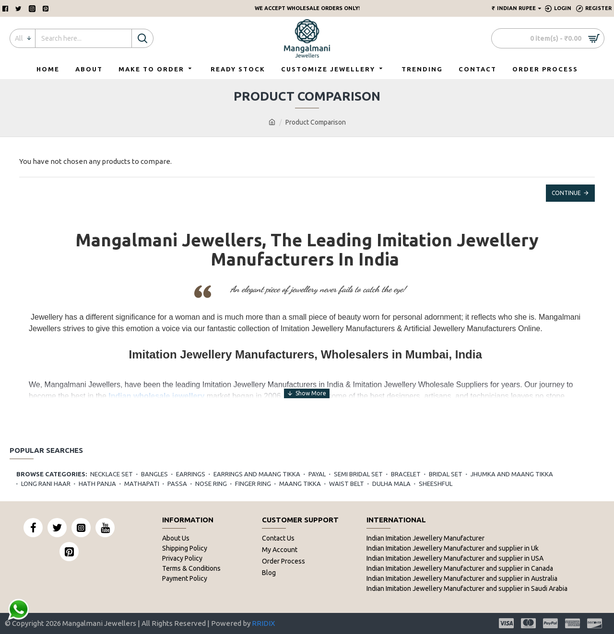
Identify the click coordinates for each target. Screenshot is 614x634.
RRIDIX (263, 623)
